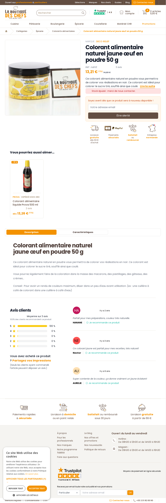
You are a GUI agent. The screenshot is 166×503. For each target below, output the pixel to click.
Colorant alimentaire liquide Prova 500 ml (27, 203)
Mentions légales (13, 500)
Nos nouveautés (93, 445)
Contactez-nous (143, 2)
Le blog (88, 433)
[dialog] (26, 473)
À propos (62, 433)
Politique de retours (95, 449)
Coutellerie (100, 23)
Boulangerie (57, 23)
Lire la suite (147, 86)
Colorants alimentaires (63, 31)
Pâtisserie (34, 23)
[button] (26, 480)
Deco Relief (102, 41)
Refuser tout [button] (16, 488)
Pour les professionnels (65, 439)
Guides (118, 2)
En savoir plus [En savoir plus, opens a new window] (32, 474)
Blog (127, 2)
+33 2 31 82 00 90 (143, 500)
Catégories (21, 31)
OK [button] (130, 492)
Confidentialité (32, 500)
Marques (93, 2)
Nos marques (64, 445)
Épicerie (79, 23)
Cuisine (14, 23)
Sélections (80, 2)
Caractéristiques (83, 232)
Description (31, 232)
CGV (45, 500)
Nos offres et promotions (91, 439)
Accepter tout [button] (37, 488)
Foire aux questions (67, 457)
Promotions (148, 23)
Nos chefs (106, 2)
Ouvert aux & (26, 2)
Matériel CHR (124, 23)
